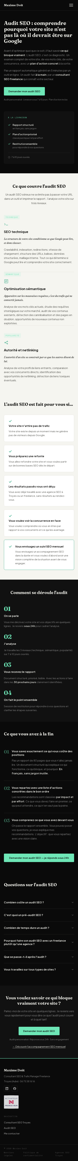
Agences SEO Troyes (62, 1154)
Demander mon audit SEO (24, 91)
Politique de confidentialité (33, 1154)
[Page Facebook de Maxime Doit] (15, 1088)
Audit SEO (10, 1127)
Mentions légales (9, 1154)
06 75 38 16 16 (27, 1081)
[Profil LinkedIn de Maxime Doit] (7, 1088)
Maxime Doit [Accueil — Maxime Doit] (13, 5)
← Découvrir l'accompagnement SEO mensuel (39, 1046)
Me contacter (12, 1133)
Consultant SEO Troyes (17, 1122)
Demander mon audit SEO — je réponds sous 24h (39, 857)
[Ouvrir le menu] (71, 5)
